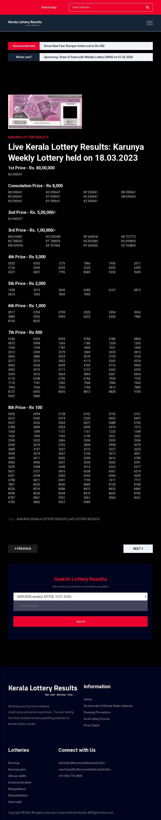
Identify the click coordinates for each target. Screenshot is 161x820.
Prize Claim (92, 725)
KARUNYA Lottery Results (28, 137)
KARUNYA (23, 519)
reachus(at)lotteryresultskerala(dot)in (80, 769)
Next (138, 548)
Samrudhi (15, 802)
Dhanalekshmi (18, 795)
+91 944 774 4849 (70, 776)
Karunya (13, 763)
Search (80, 621)
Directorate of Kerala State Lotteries (108, 706)
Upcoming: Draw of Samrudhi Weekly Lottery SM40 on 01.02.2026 (88, 57)
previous (22, 548)
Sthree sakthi (17, 776)
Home (88, 699)
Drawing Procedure (97, 712)
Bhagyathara (17, 789)
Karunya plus (17, 769)
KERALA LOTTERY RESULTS (49, 519)
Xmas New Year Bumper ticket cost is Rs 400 (74, 46)
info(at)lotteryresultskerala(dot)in (80, 763)
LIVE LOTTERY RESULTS (84, 519)
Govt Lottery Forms (97, 719)
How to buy (49, 7)
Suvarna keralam (19, 782)
